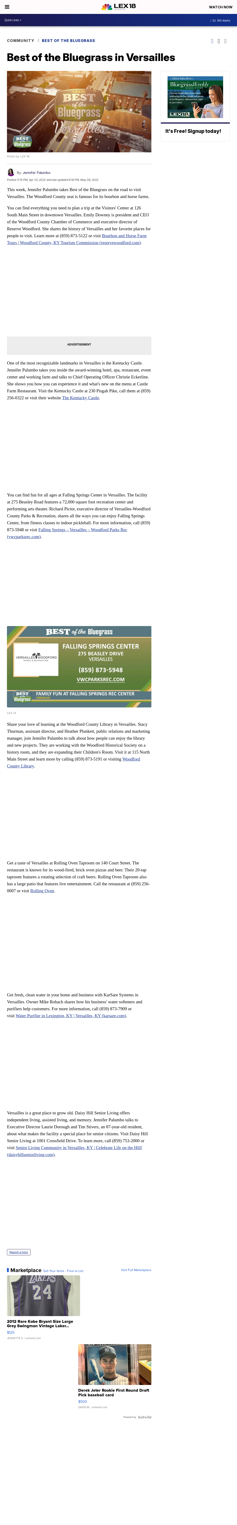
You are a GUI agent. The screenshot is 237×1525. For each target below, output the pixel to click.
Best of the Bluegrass (68, 40)
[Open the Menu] (7, 7)
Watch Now (221, 7)
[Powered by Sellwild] (144, 1417)
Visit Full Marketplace (136, 1270)
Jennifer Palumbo (36, 172)
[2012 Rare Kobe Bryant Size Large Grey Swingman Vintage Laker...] (43, 1309)
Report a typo (18, 1252)
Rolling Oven (42, 890)
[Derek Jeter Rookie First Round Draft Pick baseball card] (114, 1378)
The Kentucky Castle (80, 397)
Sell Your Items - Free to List (63, 1271)
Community (20, 40)
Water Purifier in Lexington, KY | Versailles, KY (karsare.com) (71, 1015)
